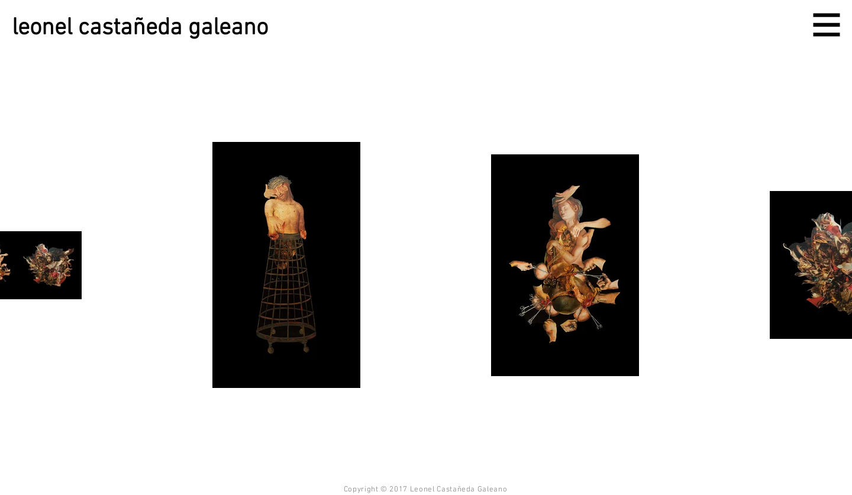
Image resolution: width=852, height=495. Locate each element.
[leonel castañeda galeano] (155, 28)
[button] (827, 25)
